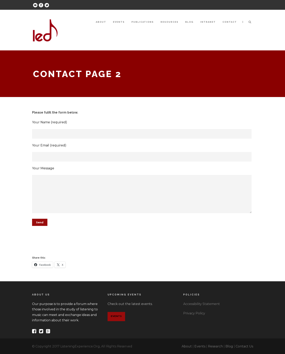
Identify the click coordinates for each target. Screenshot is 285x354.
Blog (189, 22)
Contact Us (244, 346)
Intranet (208, 22)
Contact (229, 22)
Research (215, 346)
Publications (142, 22)
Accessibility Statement (201, 304)
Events (119, 22)
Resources (169, 22)
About (101, 22)
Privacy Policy (194, 313)
